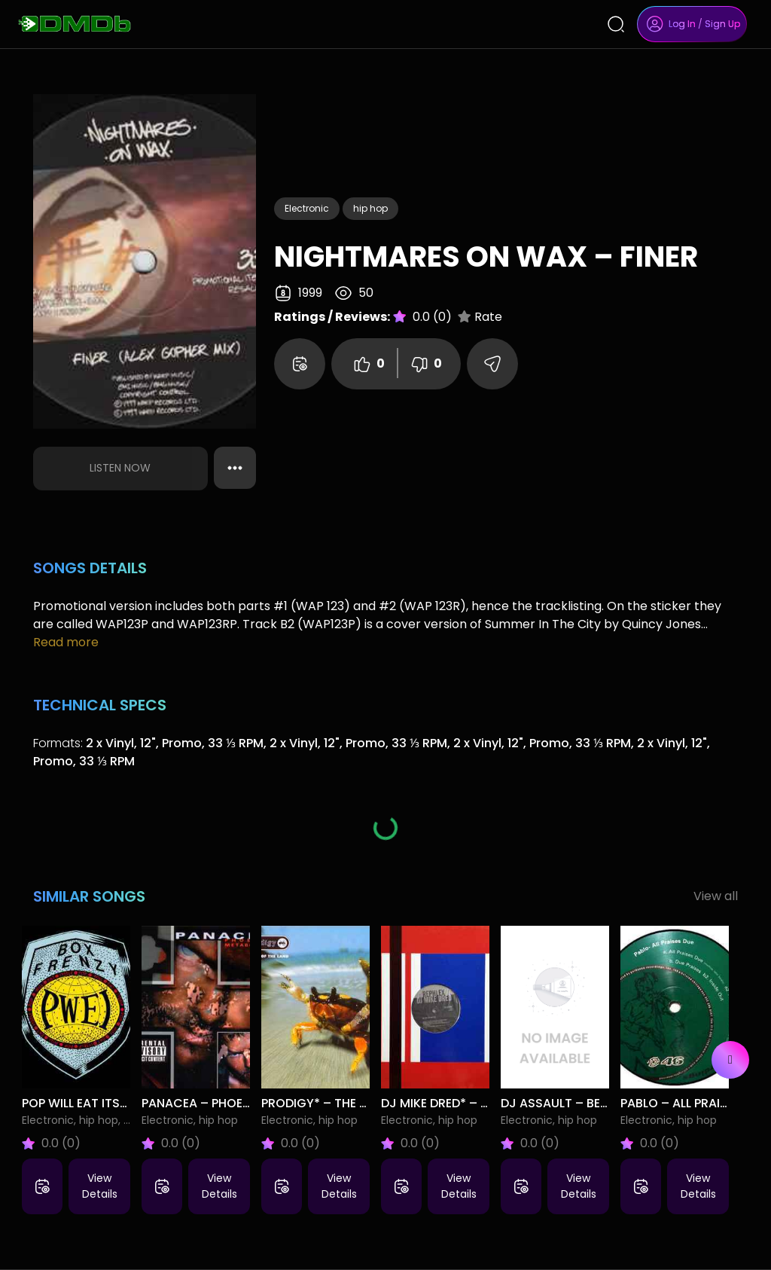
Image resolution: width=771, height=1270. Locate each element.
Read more (66, 642)
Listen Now (120, 467)
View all (715, 896)
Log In (682, 23)
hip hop (370, 208)
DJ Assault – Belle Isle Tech (588, 1103)
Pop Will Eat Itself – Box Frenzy (122, 1103)
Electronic (307, 208)
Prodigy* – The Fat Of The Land (359, 1103)
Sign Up (722, 23)
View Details (99, 1186)
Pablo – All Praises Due (693, 1103)
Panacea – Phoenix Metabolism (241, 1103)
